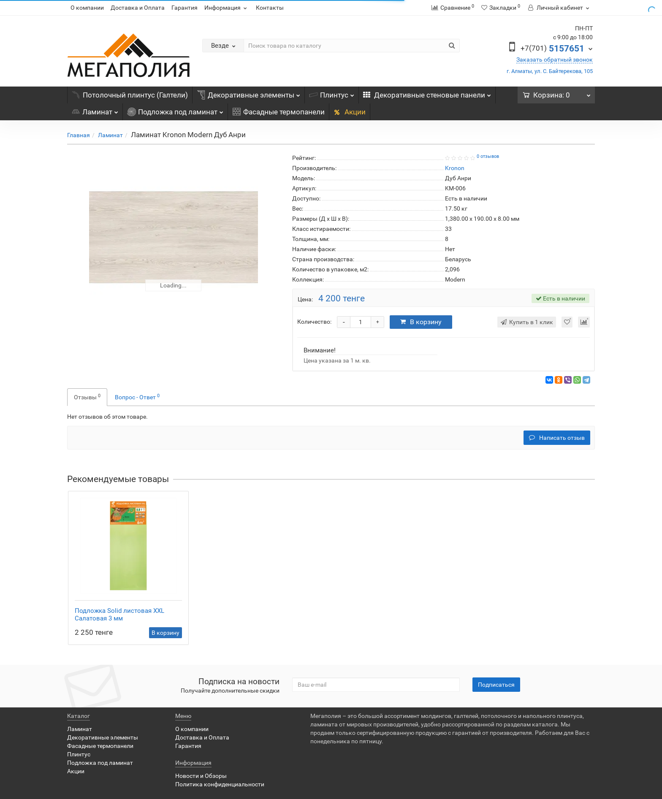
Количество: (314, 321)
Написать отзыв (557, 437)
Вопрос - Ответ (137, 397)
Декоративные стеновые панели (427, 93)
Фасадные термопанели (278, 112)
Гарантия (184, 7)
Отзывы (87, 397)
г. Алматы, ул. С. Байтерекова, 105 (550, 71)
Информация (226, 7)
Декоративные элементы (248, 93)
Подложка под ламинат (175, 109)
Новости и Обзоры (201, 775)
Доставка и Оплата (138, 7)
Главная (78, 135)
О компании (87, 7)
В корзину (421, 322)
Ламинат (94, 109)
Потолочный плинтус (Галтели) (130, 95)
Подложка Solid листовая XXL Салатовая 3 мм (119, 614)
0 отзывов (488, 156)
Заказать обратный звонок (554, 59)
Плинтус (331, 93)
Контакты (270, 7)
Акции (350, 112)
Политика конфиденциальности (219, 784)
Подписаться (496, 684)
